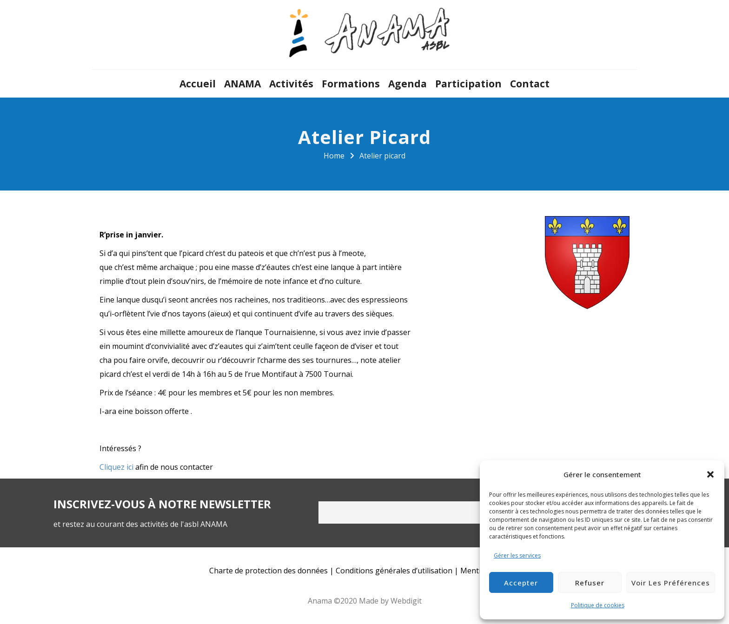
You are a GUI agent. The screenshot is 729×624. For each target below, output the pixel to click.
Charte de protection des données (268, 570)
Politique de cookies (597, 605)
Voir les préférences (670, 582)
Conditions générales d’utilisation (394, 570)
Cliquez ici (116, 467)
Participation (468, 83)
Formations (351, 83)
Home (334, 156)
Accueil (197, 83)
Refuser (589, 582)
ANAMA (242, 83)
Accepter (521, 582)
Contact (530, 83)
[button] (710, 474)
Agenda (407, 83)
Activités (291, 83)
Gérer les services (517, 555)
